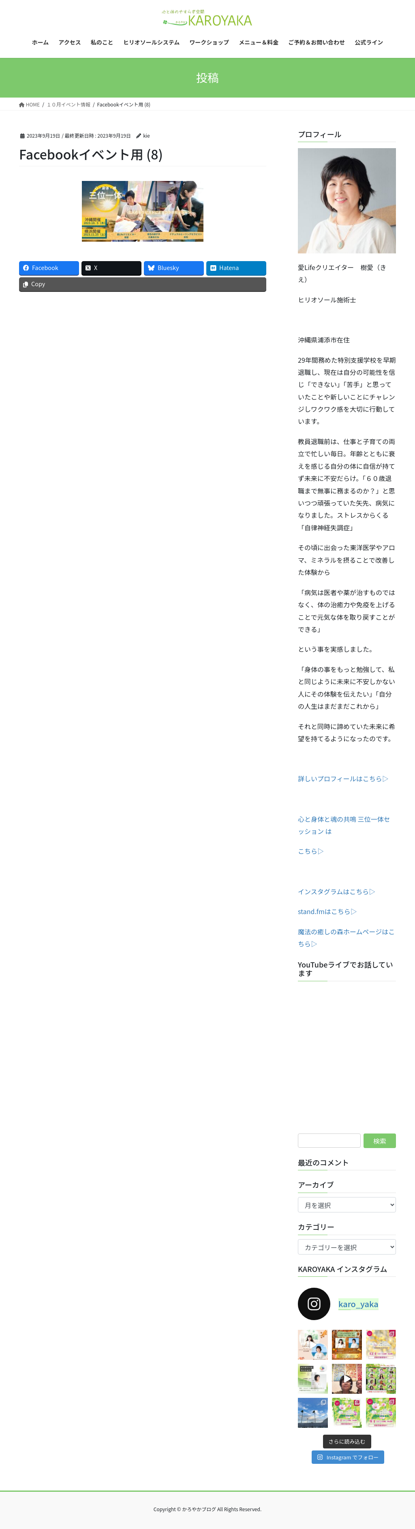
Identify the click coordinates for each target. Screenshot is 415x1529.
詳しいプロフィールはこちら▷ (343, 778)
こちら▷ (311, 851)
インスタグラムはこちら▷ (336, 891)
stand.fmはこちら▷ (327, 911)
